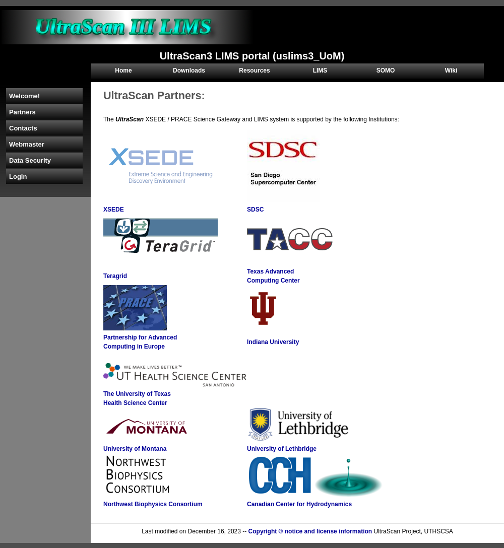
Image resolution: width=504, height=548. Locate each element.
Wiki (451, 70)
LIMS (320, 70)
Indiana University (273, 342)
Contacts (23, 128)
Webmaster (26, 144)
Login (18, 176)
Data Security (30, 160)
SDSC (255, 209)
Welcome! (24, 96)
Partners (22, 112)
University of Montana (134, 448)
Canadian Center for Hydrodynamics (299, 504)
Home (123, 70)
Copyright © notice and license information (310, 531)
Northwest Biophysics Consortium (153, 504)
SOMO (385, 70)
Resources (254, 70)
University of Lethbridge (282, 448)
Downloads (189, 70)
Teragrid (115, 276)
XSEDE (113, 209)
